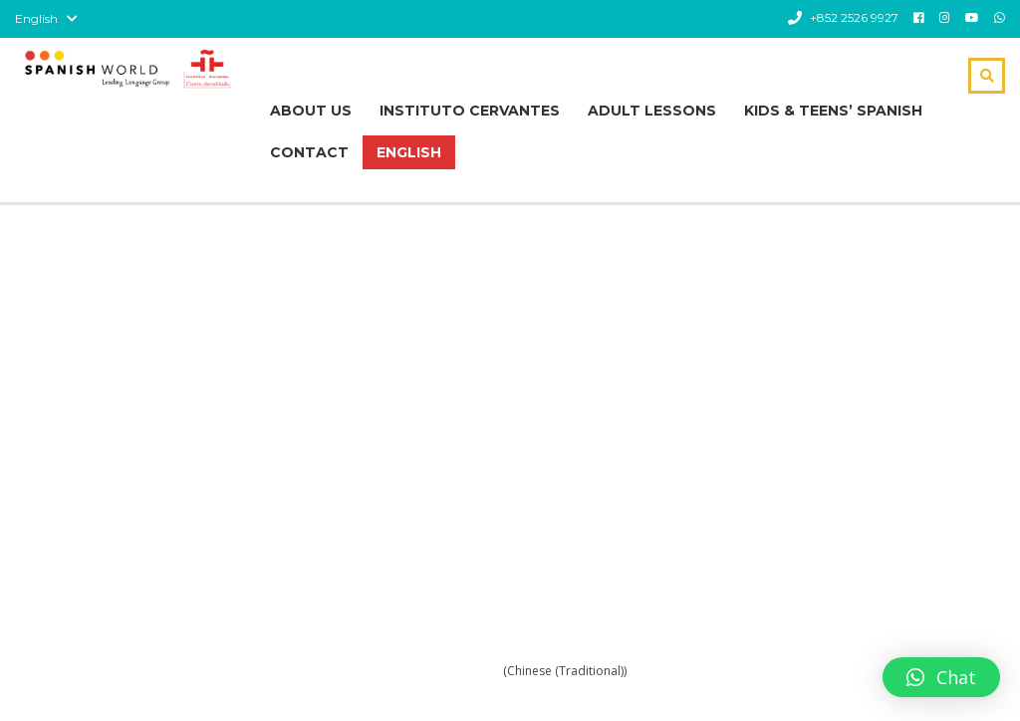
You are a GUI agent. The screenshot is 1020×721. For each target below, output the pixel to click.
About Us (311, 111)
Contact (309, 152)
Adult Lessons (652, 111)
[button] (941, 677)
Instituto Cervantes (470, 111)
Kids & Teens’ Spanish (833, 111)
